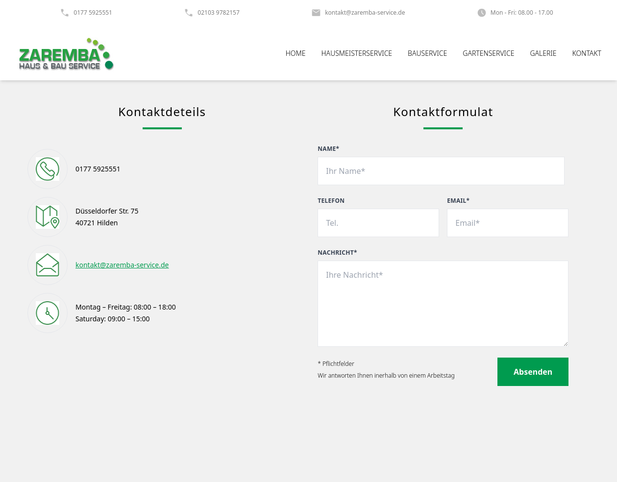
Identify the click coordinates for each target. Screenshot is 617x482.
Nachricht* (337, 253)
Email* (458, 201)
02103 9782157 (218, 13)
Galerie (543, 53)
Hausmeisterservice (357, 53)
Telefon (331, 201)
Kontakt (587, 53)
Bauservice (427, 53)
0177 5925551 (93, 13)
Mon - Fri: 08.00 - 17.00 (522, 13)
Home (296, 53)
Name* (328, 149)
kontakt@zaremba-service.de (365, 13)
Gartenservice (488, 53)
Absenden (533, 371)
